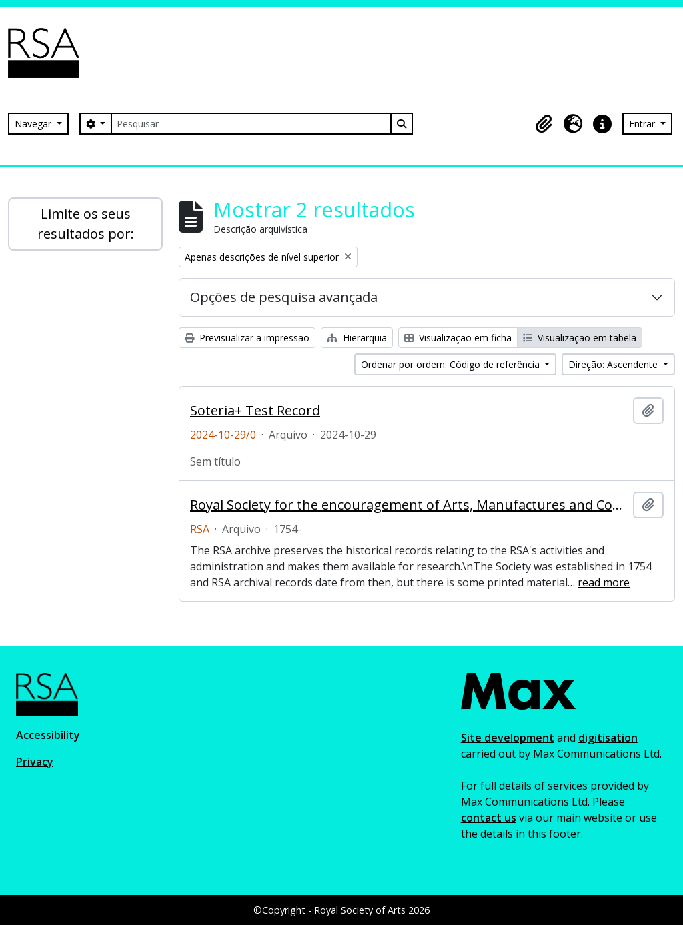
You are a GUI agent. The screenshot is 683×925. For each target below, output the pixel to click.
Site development (507, 737)
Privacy (34, 761)
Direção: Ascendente (614, 364)
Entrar (643, 123)
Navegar (34, 123)
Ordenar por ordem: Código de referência (451, 364)
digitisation (608, 737)
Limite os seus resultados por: (85, 224)
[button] (543, 124)
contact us (488, 817)
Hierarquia (357, 337)
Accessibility (48, 735)
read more (604, 582)
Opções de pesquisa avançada (284, 297)
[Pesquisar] (250, 124)
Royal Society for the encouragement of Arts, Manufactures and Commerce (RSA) (409, 505)
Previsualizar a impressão (247, 337)
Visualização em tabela (579, 337)
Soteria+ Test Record (255, 411)
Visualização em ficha (458, 337)
